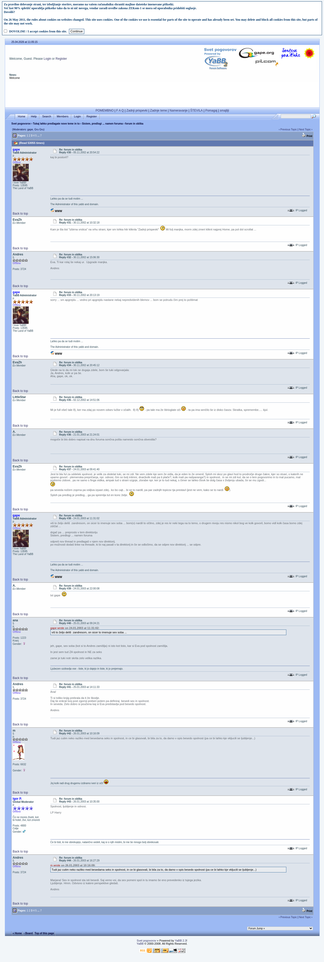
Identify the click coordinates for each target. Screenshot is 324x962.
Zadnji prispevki (136, 110)
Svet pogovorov (21, 123)
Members (62, 116)
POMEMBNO (104, 110)
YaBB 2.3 (181, 940)
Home (21, 116)
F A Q (120, 110)
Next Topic (305, 129)
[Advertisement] (162, 93)
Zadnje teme (158, 110)
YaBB (140, 943)
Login (47, 58)
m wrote (55, 865)
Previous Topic (288, 129)
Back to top (20, 213)
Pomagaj (211, 110)
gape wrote (57, 628)
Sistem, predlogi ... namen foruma (102, 123)
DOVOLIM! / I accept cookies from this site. (38, 31)
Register (61, 58)
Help (33, 116)
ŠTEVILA (196, 110)
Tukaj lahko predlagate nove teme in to (56, 123)
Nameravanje (179, 110)
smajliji (224, 110)
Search (47, 116)
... (38, 135)
